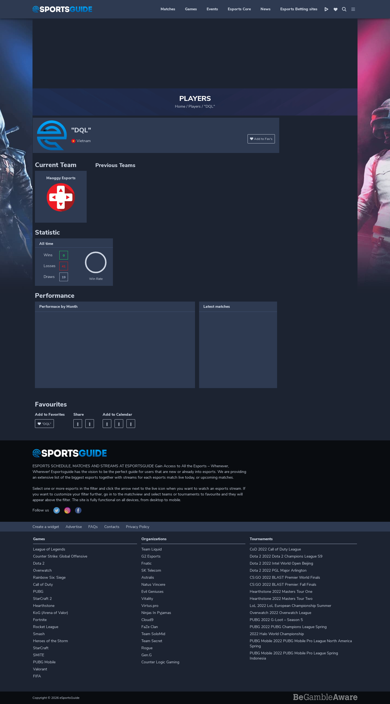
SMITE (38, 655)
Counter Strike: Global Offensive (60, 556)
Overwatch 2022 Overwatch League (280, 612)
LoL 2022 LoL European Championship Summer (290, 605)
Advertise (74, 526)
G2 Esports (151, 556)
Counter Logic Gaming (160, 662)
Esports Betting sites (298, 9)
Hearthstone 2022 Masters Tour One (281, 591)
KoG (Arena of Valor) (50, 612)
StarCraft (40, 648)
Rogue (146, 648)
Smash (39, 633)
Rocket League (45, 626)
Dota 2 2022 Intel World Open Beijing (281, 563)
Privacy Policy (137, 526)
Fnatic (146, 563)
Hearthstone (43, 605)
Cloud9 (147, 619)
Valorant (40, 669)
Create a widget (45, 526)
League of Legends (49, 549)
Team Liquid (151, 549)
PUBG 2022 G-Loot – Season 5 (276, 619)
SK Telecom (151, 570)
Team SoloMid (153, 633)
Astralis (147, 577)
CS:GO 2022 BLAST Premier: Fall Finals (283, 584)
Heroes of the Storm (50, 641)
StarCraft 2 (42, 598)
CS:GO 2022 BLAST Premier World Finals (285, 577)
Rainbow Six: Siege (49, 577)
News (266, 9)
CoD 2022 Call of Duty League (275, 549)
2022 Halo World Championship (277, 633)
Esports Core (239, 9)
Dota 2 (38, 563)
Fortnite (40, 619)
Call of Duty (43, 584)
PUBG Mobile (44, 662)
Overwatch (42, 570)
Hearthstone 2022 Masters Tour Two (281, 598)
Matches (168, 9)
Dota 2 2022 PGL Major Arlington (278, 570)
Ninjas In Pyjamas (156, 612)
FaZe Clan (149, 626)
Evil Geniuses (152, 591)
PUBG (38, 591)
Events (212, 9)
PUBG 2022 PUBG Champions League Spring (288, 626)
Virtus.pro (149, 605)
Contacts (111, 526)
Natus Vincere (153, 584)
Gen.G (146, 655)
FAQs (93, 526)
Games (191, 9)
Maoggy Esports (61, 178)
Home (180, 106)
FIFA (37, 676)
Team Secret (151, 641)
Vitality (147, 598)
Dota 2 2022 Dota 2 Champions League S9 (286, 556)
